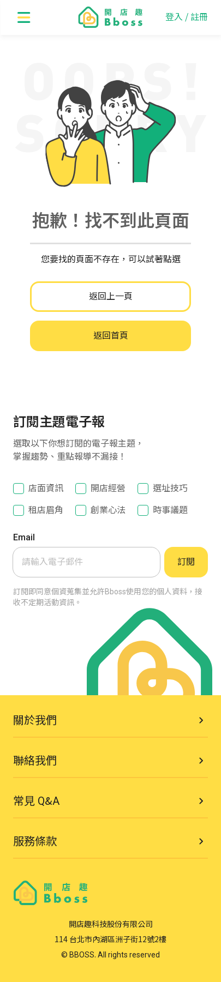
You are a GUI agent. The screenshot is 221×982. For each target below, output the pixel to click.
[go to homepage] (111, 17)
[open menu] (24, 17)
